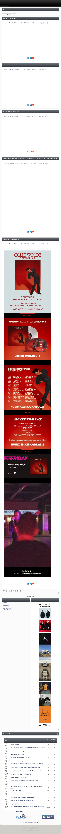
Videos (6, 604)
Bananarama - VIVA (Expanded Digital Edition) (22, 797)
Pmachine (11, 23)
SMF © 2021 (29, 827)
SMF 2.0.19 (24, 827)
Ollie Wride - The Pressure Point (11, 239)
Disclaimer (6, 609)
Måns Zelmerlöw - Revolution (11, 111)
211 (20, 590)
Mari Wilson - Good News (17, 754)
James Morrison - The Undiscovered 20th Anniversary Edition (26, 770)
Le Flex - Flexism (14, 744)
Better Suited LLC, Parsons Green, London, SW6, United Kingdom (27, 573)
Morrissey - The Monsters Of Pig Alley (20, 757)
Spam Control (19, 811)
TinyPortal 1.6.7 (28, 828)
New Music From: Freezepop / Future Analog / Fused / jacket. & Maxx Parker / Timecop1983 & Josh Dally (30, 158)
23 (15, 590)
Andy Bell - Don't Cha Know (10, 18)
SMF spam (25, 822)
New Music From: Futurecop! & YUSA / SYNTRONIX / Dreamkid (26, 784)
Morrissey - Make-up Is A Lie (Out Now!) (20, 774)
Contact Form (7, 608)
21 (11, 590)
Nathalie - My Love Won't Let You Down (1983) (22, 800)
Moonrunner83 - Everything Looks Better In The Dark (24, 780)
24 (17, 590)
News (5, 602)
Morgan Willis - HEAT (15, 790)
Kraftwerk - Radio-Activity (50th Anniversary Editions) (24, 751)
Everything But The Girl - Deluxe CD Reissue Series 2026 (25, 767)
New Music (7, 605)
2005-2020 (34, 828)
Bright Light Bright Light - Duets (18, 777)
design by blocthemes (30, 830)
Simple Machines (35, 827)
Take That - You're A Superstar (18, 761)
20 (9, 590)
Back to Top (30, 596)
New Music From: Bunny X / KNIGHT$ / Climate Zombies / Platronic (27, 747)
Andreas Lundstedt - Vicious (10, 65)
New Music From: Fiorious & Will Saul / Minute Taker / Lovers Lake (27, 794)
